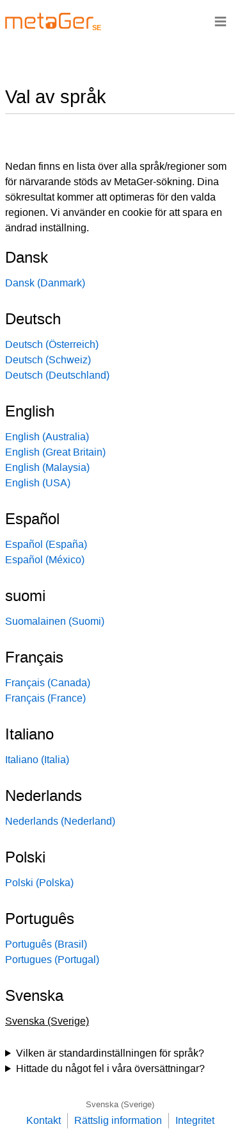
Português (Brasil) (46, 944)
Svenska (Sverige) (120, 1104)
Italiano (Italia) (37, 759)
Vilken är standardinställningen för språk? (110, 1053)
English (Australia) (47, 436)
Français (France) (45, 698)
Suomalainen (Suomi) (54, 621)
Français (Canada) (47, 682)
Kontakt (43, 1120)
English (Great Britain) (55, 452)
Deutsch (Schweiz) (48, 359)
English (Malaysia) (47, 467)
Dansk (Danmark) (45, 282)
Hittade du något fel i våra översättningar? (110, 1068)
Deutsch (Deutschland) (57, 375)
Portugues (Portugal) (52, 959)
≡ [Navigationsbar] (220, 20)
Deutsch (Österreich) (52, 344)
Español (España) (46, 544)
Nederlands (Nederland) (60, 821)
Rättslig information (118, 1120)
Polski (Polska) (39, 882)
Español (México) (44, 559)
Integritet (194, 1120)
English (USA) (37, 482)
